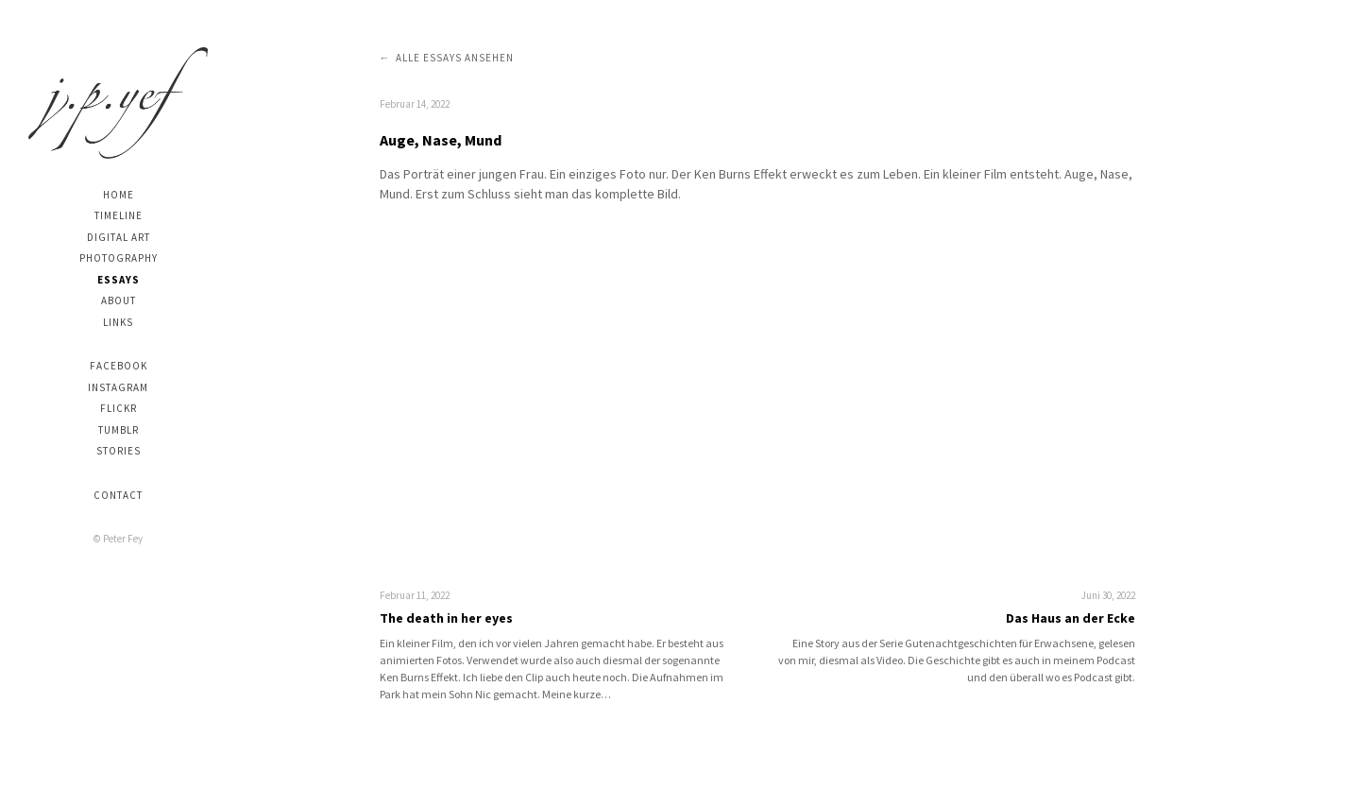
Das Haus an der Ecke (1070, 617)
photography (118, 258)
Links (118, 322)
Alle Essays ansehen (455, 57)
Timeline (118, 215)
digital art (118, 237)
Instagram (118, 387)
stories (118, 450)
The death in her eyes (446, 617)
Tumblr (118, 430)
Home (118, 194)
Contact (118, 495)
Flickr (118, 408)
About (118, 300)
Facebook (118, 365)
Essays (118, 279)
